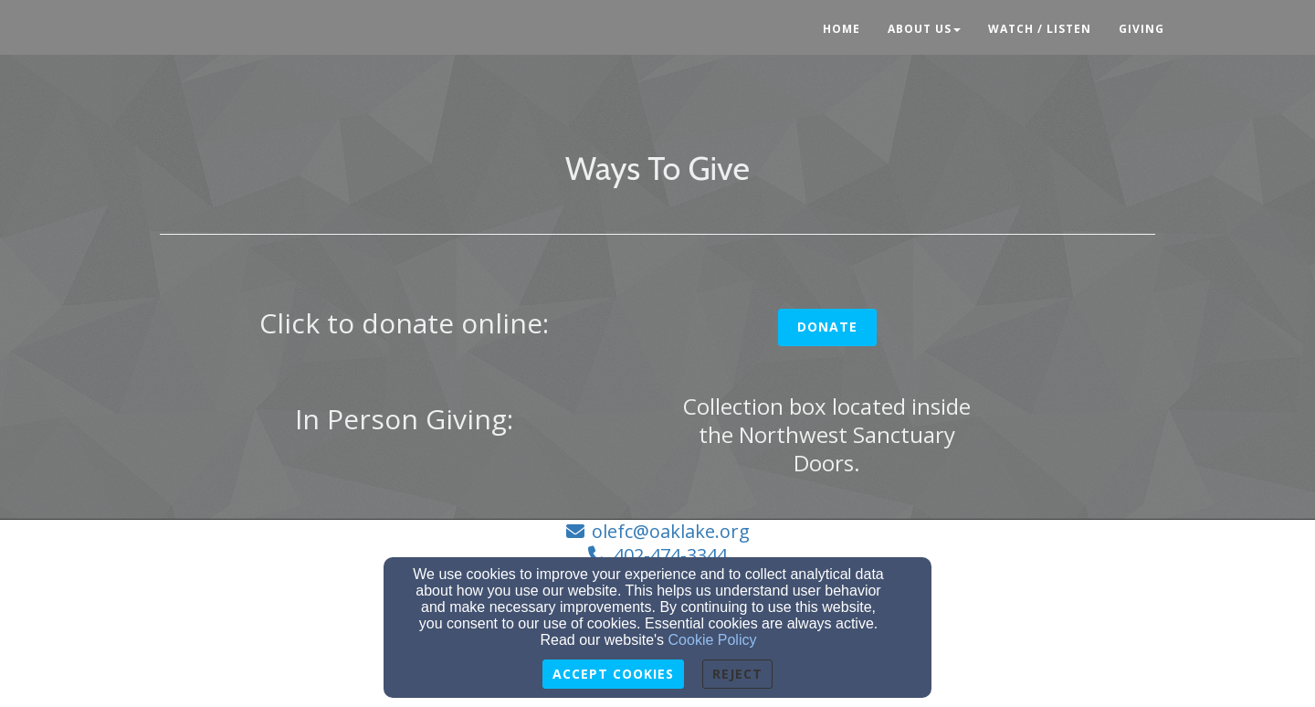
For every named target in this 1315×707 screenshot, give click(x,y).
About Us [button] (924, 29)
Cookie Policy (712, 640)
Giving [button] (1141, 29)
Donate (827, 326)
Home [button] (841, 29)
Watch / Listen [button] (1039, 29)
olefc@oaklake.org (671, 531)
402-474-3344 (670, 555)
